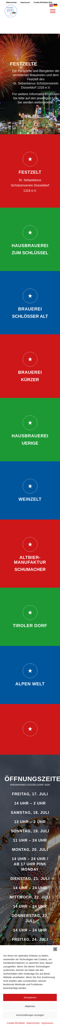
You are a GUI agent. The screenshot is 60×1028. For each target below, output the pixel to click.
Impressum (47, 1023)
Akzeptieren (30, 997)
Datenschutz (33, 1023)
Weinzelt (30, 499)
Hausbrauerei (30, 245)
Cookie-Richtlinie (16, 1023)
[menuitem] (11, 2)
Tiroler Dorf (30, 625)
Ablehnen (30, 1006)
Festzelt (30, 172)
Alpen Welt (30, 684)
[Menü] (51, 11)
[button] (55, 949)
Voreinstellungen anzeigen (30, 1015)
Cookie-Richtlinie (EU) (43, 2)
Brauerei (30, 309)
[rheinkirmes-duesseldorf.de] (24, 11)
